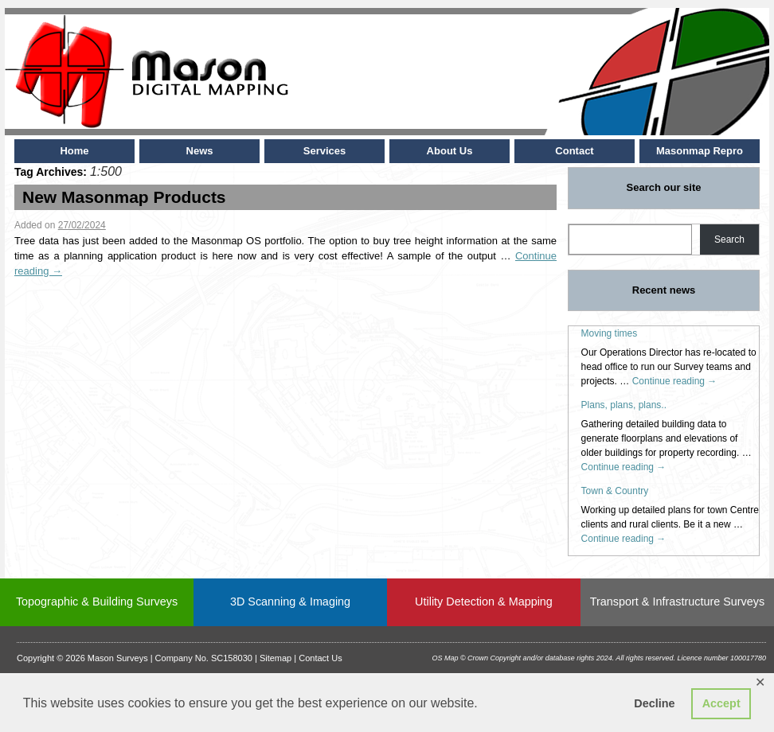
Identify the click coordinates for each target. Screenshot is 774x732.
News (199, 151)
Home (74, 151)
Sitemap (275, 658)
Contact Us (320, 658)
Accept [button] (721, 703)
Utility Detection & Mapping (484, 601)
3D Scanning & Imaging (290, 601)
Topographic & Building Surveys (97, 601)
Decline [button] (654, 703)
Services (324, 151)
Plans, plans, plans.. (623, 405)
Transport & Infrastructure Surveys (677, 601)
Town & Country (615, 490)
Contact (574, 151)
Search (729, 239)
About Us (450, 151)
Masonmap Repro (699, 151)
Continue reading (674, 381)
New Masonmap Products (124, 197)
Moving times (609, 333)
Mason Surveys (117, 658)
